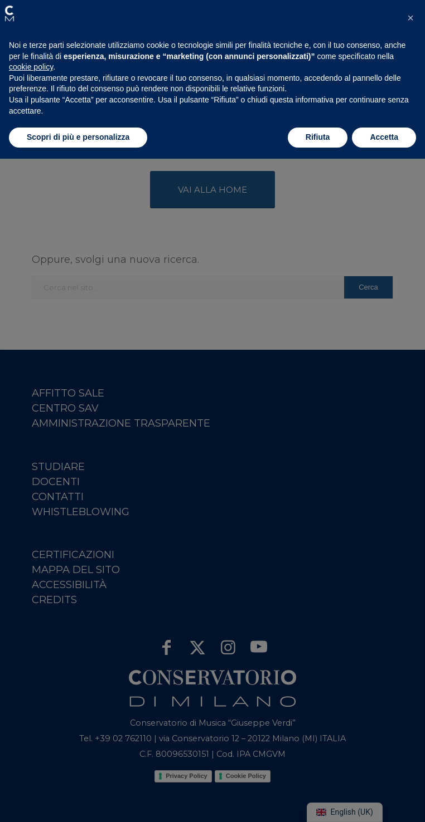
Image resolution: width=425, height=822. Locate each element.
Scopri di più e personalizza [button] (78, 137)
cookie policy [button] (31, 66)
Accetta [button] (384, 137)
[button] (9, 13)
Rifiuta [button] (318, 137)
